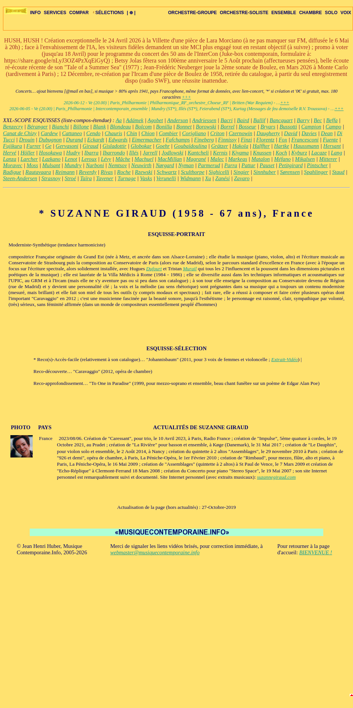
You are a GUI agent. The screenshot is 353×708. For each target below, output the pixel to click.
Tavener (104, 178)
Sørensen (290, 172)
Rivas (107, 172)
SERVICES (55, 12)
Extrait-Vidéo (284, 359)
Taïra (86, 178)
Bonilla (164, 127)
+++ (186, 97)
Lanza (9, 159)
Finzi (246, 140)
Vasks (146, 178)
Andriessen (204, 120)
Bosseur (247, 127)
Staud (338, 172)
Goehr (162, 146)
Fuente (330, 140)
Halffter (261, 146)
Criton (217, 133)
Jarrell (150, 153)
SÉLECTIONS (108, 12)
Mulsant (51, 165)
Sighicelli (219, 172)
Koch (281, 153)
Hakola (240, 146)
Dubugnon (50, 140)
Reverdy (87, 172)
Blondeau (120, 127)
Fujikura (12, 146)
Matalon (261, 159)
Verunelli (166, 178)
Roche (124, 172)
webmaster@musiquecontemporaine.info (155, 552)
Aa (119, 120)
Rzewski (143, 172)
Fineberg (204, 140)
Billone (81, 127)
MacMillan (170, 159)
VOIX (345, 12)
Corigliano (194, 133)
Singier (241, 172)
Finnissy (227, 140)
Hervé (9, 153)
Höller (27, 153)
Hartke (281, 146)
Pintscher (317, 165)
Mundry (72, 165)
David (290, 133)
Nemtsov (117, 165)
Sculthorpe (193, 172)
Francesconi (304, 140)
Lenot (71, 159)
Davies (309, 133)
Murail (190, 268)
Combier (168, 133)
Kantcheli (198, 153)
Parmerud (209, 165)
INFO (35, 12)
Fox (283, 140)
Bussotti (288, 127)
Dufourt (154, 268)
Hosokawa (50, 153)
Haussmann (306, 146)
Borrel (227, 127)
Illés (134, 153)
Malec (217, 159)
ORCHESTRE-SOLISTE (244, 12)
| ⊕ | (131, 12)
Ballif (259, 120)
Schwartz (167, 172)
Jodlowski (173, 153)
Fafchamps (178, 140)
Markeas (237, 159)
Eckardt (95, 140)
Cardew (49, 133)
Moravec (12, 165)
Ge (48, 146)
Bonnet (184, 127)
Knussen (262, 153)
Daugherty (268, 133)
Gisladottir (114, 146)
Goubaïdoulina (190, 146)
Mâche (122, 159)
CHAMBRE (310, 12)
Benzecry (13, 127)
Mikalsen (305, 159)
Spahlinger (316, 172)
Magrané (196, 159)
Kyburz (299, 153)
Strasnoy (50, 178)
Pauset (267, 165)
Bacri (226, 120)
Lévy (106, 159)
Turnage (126, 178)
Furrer (33, 146)
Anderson (177, 120)
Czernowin (240, 133)
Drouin (27, 140)
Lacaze (319, 153)
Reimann (65, 172)
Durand (74, 140)
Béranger (37, 127)
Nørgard (165, 165)
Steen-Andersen (20, 178)
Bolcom (143, 127)
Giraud (90, 146)
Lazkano (51, 159)
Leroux (89, 159)
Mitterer (328, 159)
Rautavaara (38, 172)
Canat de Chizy (19, 133)
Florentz (265, 140)
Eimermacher (147, 140)
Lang (336, 153)
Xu (208, 178)
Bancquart (281, 120)
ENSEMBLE (283, 12)
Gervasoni (67, 146)
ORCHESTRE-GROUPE (192, 12)
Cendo (93, 133)
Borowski (206, 127)
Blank (99, 127)
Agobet (155, 120)
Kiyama (240, 153)
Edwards (118, 140)
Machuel (144, 159)
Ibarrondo (114, 153)
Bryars (267, 127)
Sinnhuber (264, 172)
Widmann (190, 178)
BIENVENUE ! (315, 552)
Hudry (73, 153)
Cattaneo (72, 133)
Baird (243, 120)
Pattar (248, 165)
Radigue (12, 172)
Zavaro (242, 178)
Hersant (332, 146)
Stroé (70, 178)
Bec (318, 120)
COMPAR (78, 12)
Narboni (95, 165)
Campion (311, 127)
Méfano (282, 159)
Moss (32, 165)
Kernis (220, 153)
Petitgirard (291, 165)
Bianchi (60, 127)
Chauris (113, 133)
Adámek (134, 120)
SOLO (331, 12)
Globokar (141, 146)
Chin (131, 133)
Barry (303, 120)
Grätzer (219, 146)
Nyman (186, 165)
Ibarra (91, 153)
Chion (148, 133)
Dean (327, 133)
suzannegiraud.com (276, 477)
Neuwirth (141, 165)
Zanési (222, 178)
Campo (333, 127)
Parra (230, 165)
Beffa (332, 120)
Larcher (29, 159)
